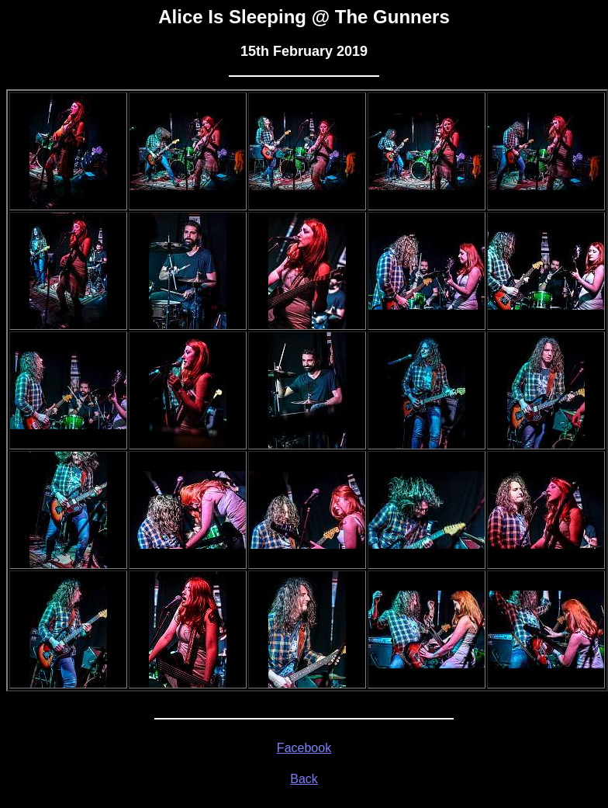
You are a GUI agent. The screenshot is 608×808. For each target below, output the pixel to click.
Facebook (304, 747)
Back (304, 778)
